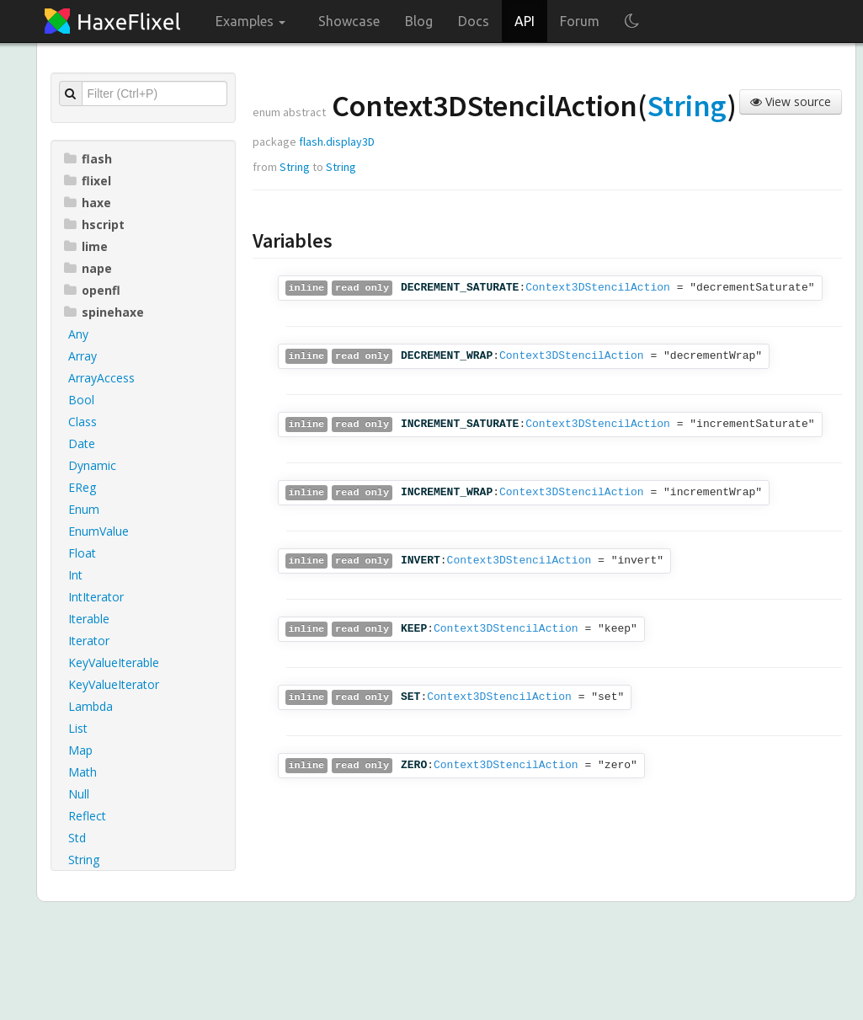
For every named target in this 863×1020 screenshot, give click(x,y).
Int (75, 575)
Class (82, 422)
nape (88, 268)
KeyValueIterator (113, 684)
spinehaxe (104, 312)
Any (78, 334)
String (83, 860)
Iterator (88, 641)
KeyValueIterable (113, 662)
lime (86, 246)
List (78, 728)
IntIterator (96, 597)
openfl (92, 290)
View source (790, 101)
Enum (83, 509)
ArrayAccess (101, 378)
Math (82, 772)
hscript (94, 224)
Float (82, 553)
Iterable (88, 619)
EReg (82, 487)
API (524, 21)
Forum (579, 21)
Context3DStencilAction (597, 287)
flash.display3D (337, 141)
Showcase (349, 21)
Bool (81, 400)
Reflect (87, 816)
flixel (87, 181)
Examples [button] (250, 21)
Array (82, 356)
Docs (473, 21)
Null (78, 794)
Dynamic (92, 465)
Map (80, 750)
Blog (419, 21)
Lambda (90, 706)
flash (88, 159)
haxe (87, 203)
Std (77, 838)
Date (81, 443)
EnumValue (98, 531)
